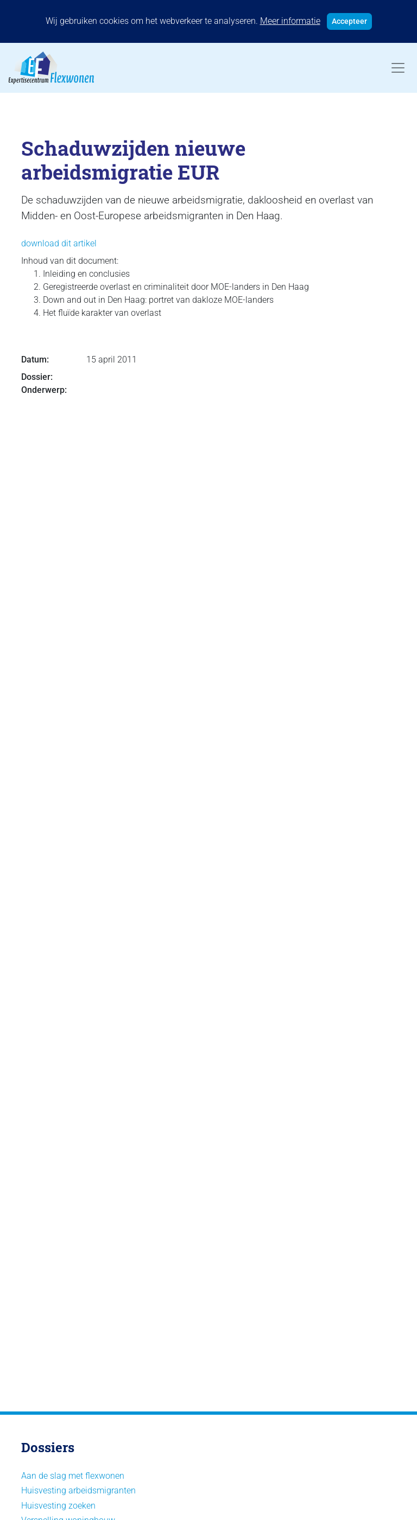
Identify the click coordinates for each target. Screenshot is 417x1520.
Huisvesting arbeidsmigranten (78, 1490)
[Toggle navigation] (398, 68)
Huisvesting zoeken (58, 1505)
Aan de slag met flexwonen (72, 1476)
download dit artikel (59, 243)
